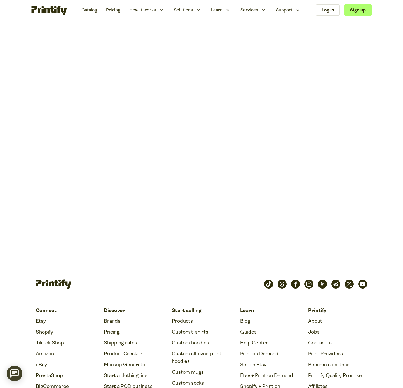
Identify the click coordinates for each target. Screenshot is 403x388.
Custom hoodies (190, 343)
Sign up (358, 10)
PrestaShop (49, 375)
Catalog (89, 10)
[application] (14, 373)
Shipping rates (120, 343)
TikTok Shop (50, 343)
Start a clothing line (125, 375)
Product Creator (123, 353)
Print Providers (325, 353)
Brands (112, 321)
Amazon (45, 353)
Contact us (320, 343)
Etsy (41, 321)
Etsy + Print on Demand (266, 375)
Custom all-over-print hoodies (196, 357)
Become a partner (328, 364)
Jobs (314, 332)
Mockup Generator (125, 364)
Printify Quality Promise (335, 375)
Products (182, 321)
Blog (245, 321)
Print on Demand (259, 353)
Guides (248, 332)
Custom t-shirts (190, 332)
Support (284, 10)
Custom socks (188, 383)
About (315, 321)
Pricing (113, 10)
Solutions (183, 10)
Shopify (44, 332)
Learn (216, 10)
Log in (328, 10)
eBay (41, 364)
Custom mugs (188, 372)
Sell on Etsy (253, 364)
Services (249, 10)
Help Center (254, 343)
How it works (142, 10)
